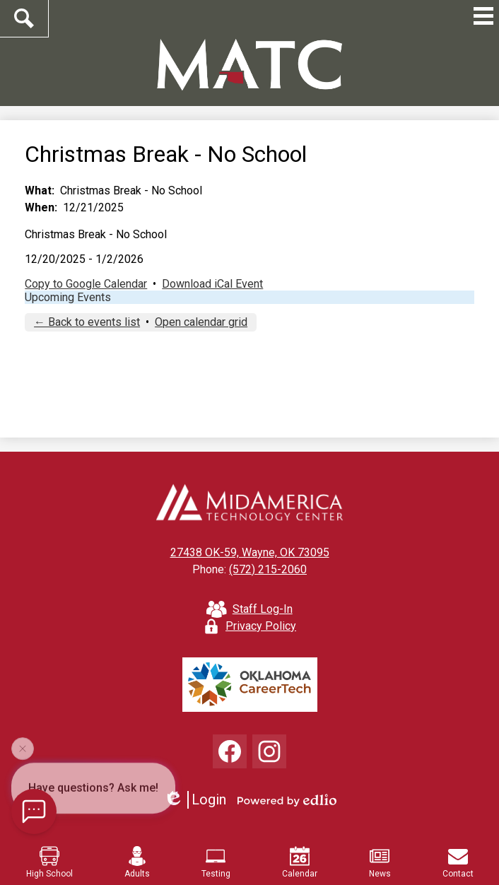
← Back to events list (87, 322)
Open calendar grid (201, 322)
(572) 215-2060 (268, 569)
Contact (458, 862)
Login (194, 800)
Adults (137, 862)
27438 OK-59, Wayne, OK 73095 (249, 552)
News (380, 862)
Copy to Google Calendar (86, 284)
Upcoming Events (68, 297)
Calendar (299, 862)
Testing (215, 862)
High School (49, 862)
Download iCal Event (212, 284)
